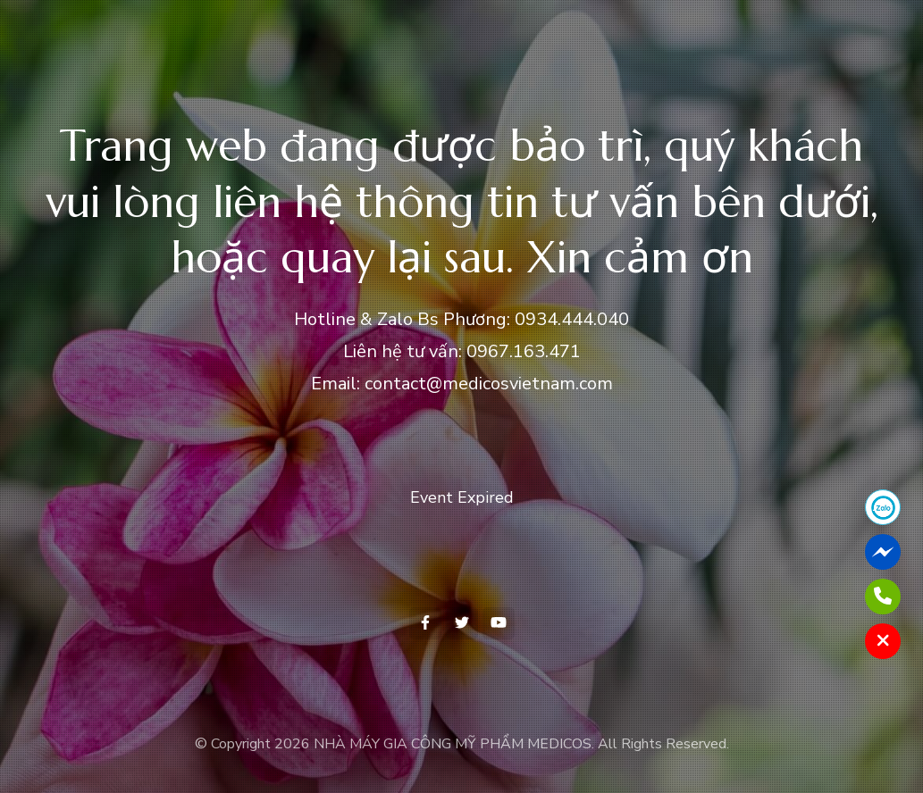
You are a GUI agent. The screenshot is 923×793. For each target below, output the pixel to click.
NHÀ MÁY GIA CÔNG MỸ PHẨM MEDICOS (453, 744)
